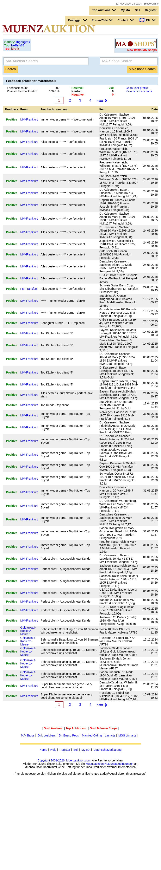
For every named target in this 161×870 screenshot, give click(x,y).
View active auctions (139, 91)
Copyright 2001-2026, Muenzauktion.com (64, 760)
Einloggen (77, 20)
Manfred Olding (92, 735)
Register (150, 10)
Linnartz (110, 735)
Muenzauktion (95, 763)
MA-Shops (28, 735)
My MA (125, 10)
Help (53, 749)
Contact (125, 20)
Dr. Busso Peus (69, 735)
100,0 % (54, 91)
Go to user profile (137, 88)
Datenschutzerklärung (107, 749)
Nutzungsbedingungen (118, 763)
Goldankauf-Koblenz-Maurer (28, 631)
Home (43, 749)
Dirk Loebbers (47, 735)
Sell (137, 10)
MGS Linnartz (127, 735)
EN (147, 20)
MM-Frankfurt (29, 119)
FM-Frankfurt (28, 288)
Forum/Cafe (102, 20)
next (100, 100)
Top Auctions (104, 10)
